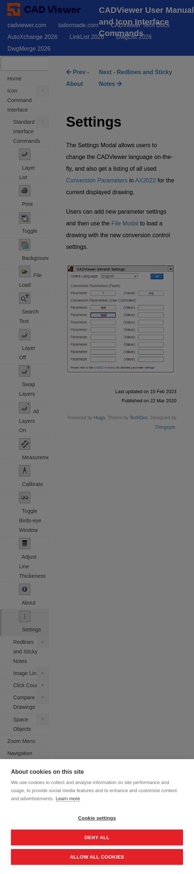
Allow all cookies (97, 857)
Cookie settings (97, 818)
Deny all (97, 837)
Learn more (68, 798)
